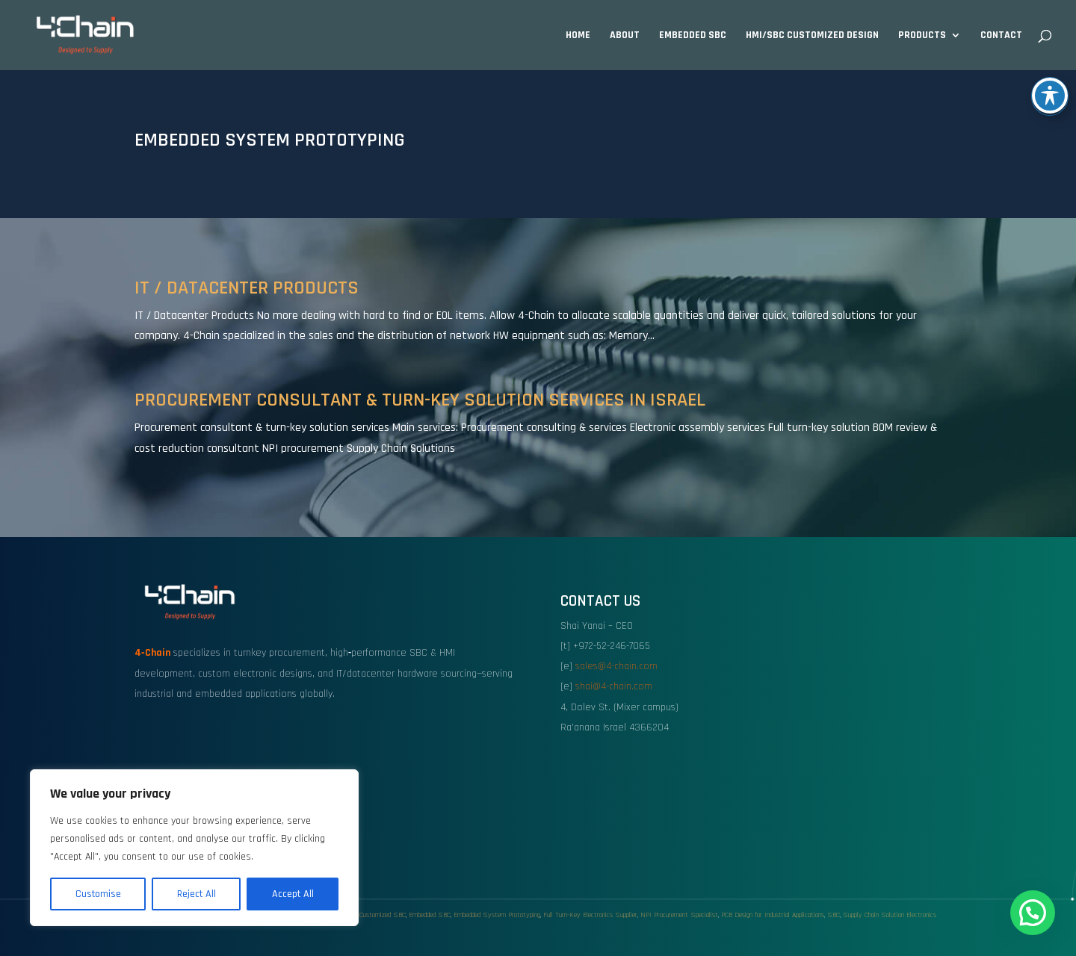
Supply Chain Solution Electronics (889, 914)
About (625, 36)
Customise (98, 894)
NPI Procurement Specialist (679, 914)
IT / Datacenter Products (246, 288)
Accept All (293, 894)
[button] (1032, 912)
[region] (194, 847)
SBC (833, 914)
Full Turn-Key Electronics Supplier (590, 914)
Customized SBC (382, 914)
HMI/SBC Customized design (812, 36)
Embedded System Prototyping (497, 914)
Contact (1001, 36)
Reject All (196, 894)
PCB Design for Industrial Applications (772, 914)
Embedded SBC (692, 36)
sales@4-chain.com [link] (616, 666)
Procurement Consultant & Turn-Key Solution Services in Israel (419, 400)
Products (922, 36)
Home (578, 36)
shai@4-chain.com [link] (613, 686)
